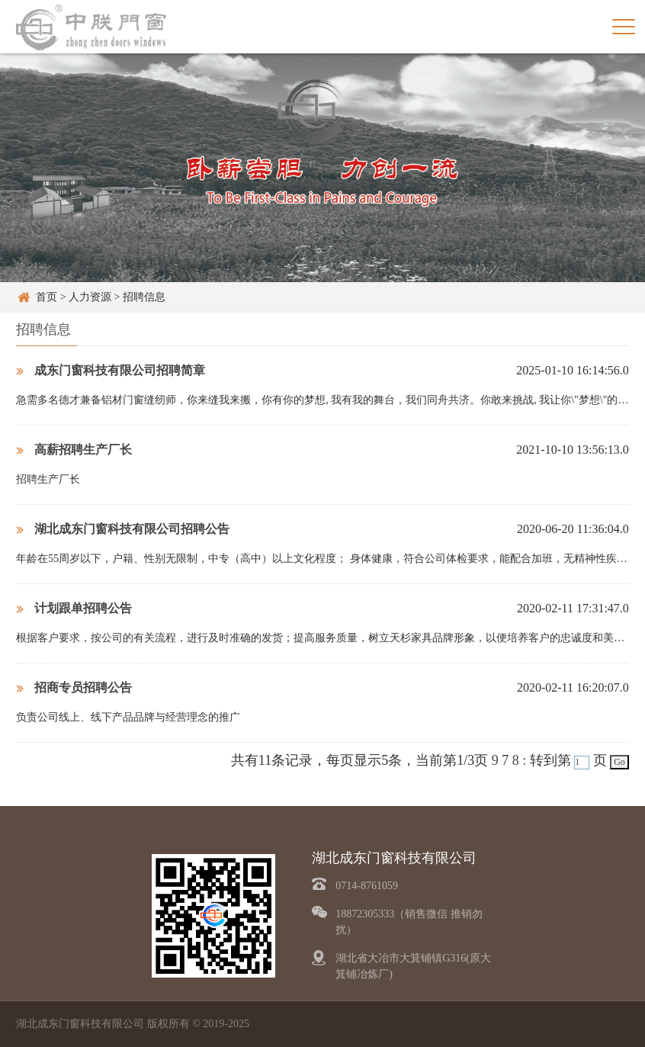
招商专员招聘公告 (74, 687)
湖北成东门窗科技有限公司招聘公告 (122, 528)
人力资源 (90, 297)
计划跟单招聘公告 (74, 608)
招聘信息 (144, 297)
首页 (46, 297)
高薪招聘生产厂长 (74, 449)
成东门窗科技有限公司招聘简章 (110, 370)
